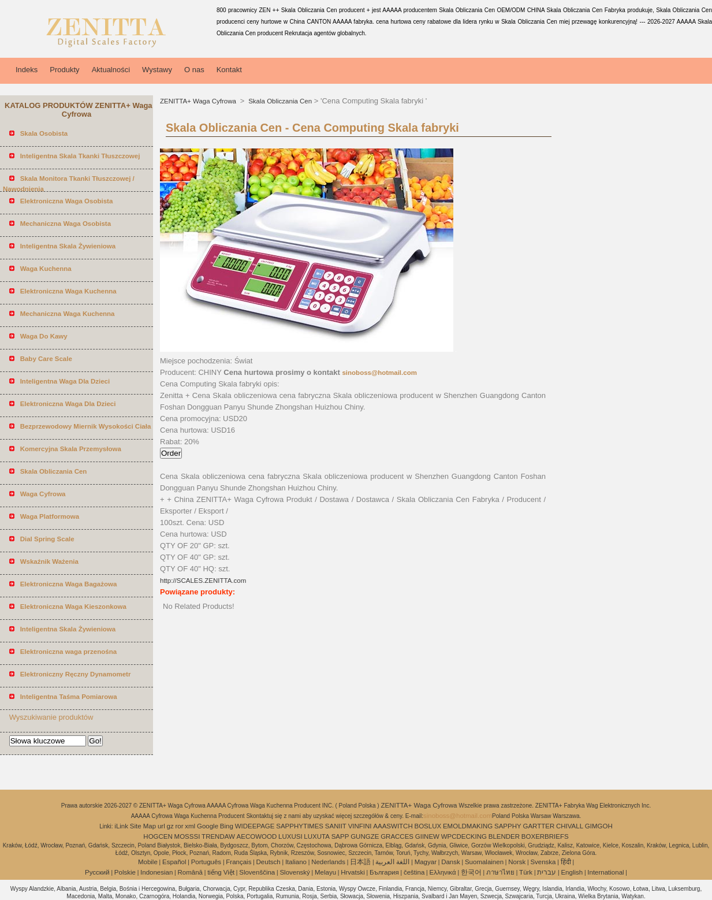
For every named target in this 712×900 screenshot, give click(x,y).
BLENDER (504, 836)
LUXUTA (317, 836)
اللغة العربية (392, 861)
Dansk (450, 861)
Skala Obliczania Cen (279, 101)
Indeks (27, 69)
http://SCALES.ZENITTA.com (203, 580)
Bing (226, 826)
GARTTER (538, 826)
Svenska (543, 861)
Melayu (325, 872)
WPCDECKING (464, 836)
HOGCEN (157, 836)
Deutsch (268, 861)
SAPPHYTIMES (299, 826)
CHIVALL (569, 826)
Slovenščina (257, 872)
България (384, 872)
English (572, 872)
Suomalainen (484, 861)
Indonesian (156, 872)
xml (190, 826)
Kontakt (229, 69)
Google (207, 826)
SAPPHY (507, 826)
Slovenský (294, 872)
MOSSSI (187, 836)
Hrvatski (353, 872)
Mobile (148, 861)
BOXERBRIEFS (545, 836)
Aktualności (111, 69)
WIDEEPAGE (255, 826)
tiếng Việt (220, 872)
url (161, 826)
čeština (414, 872)
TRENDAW (218, 836)
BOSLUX (428, 826)
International (605, 872)
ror (179, 826)
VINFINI (360, 826)
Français (238, 861)
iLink (121, 826)
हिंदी (566, 861)
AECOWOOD (257, 836)
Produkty (64, 69)
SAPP (340, 836)
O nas (194, 69)
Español (174, 861)
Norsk (516, 861)
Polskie (125, 872)
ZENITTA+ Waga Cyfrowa (199, 101)
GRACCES (397, 836)
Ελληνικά (443, 872)
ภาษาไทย (500, 872)
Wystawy (157, 69)
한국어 (471, 872)
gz (170, 826)
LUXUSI (290, 836)
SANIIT (335, 826)
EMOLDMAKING (468, 826)
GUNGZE (365, 836)
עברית (546, 872)
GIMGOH (599, 826)
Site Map (143, 826)
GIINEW (427, 836)
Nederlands (328, 861)
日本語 (360, 861)
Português (206, 861)
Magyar (426, 861)
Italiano (296, 861)
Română (190, 872)
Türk (525, 872)
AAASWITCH (392, 826)
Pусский (97, 872)
